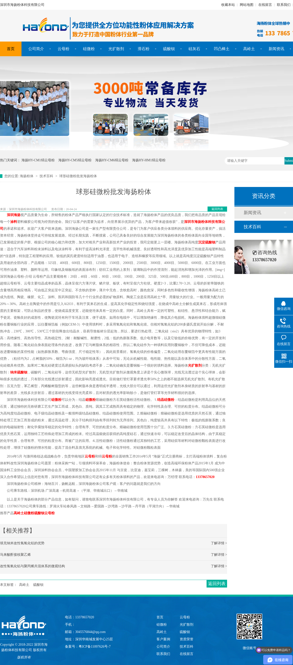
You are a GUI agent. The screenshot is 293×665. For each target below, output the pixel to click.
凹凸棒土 (222, 49)
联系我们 (284, 5)
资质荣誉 (186, 639)
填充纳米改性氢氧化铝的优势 (22, 543)
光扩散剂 (116, 49)
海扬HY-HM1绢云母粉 (149, 160)
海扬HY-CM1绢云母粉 (38, 160)
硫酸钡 (169, 49)
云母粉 (63, 49)
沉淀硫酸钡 (206, 242)
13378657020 (205, 477)
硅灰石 (194, 49)
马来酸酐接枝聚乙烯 (15, 554)
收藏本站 (228, 5)
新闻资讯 (276, 49)
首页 (11, 49)
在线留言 (265, 5)
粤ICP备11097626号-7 (95, 646)
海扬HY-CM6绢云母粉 (111, 160)
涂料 (13, 222)
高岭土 (249, 49)
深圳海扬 (14, 215)
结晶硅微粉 (165, 400)
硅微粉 (89, 49)
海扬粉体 (26, 176)
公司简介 (36, 49)
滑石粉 (143, 49)
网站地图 (246, 5)
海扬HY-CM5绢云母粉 (75, 160)
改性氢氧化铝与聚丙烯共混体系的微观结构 (32, 566)
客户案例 (163, 639)
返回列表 (217, 209)
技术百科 (46, 176)
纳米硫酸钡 (18, 372)
